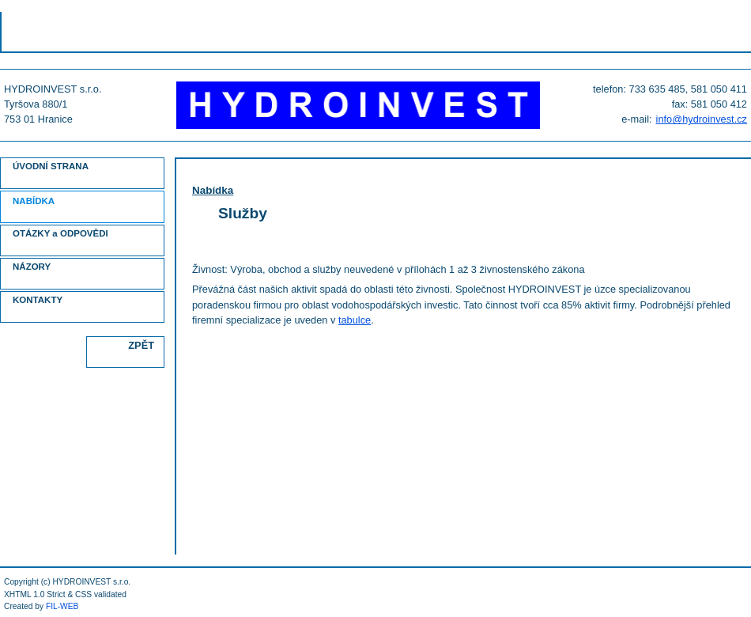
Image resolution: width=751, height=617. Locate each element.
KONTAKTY (37, 300)
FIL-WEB (62, 606)
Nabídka (212, 190)
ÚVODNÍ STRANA (51, 166)
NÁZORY (32, 266)
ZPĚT (141, 345)
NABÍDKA (34, 201)
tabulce (354, 320)
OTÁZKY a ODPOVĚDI (60, 233)
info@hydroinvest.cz (701, 119)
